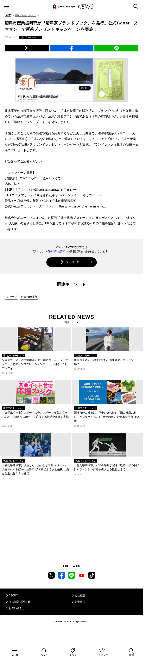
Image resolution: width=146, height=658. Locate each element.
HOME (8, 15)
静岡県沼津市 (57, 251)
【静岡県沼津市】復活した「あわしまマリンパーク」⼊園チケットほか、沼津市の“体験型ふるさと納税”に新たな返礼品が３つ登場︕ (35, 469)
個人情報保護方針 (19, 601)
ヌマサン (39, 251)
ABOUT (13, 595)
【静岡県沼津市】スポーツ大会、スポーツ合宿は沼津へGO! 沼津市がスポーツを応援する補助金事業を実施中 (35, 416)
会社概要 (79, 595)
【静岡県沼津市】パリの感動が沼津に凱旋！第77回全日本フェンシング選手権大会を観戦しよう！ (107, 467)
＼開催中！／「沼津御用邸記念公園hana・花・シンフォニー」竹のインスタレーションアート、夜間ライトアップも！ (35, 364)
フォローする (71, 262)
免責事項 (79, 601)
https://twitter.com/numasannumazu (82, 206)
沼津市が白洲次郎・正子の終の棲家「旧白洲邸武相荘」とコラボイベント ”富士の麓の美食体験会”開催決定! (106, 416)
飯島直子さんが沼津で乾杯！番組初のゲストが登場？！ (104, 362)
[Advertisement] (71, 523)
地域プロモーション (25, 15)
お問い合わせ (17, 608)
